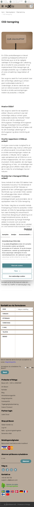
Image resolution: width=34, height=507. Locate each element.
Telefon (5, 332)
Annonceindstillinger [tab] (26, 234)
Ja (26, 367)
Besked (5, 336)
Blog (2, 392)
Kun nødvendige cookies (17, 276)
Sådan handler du (7, 425)
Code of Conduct (6, 407)
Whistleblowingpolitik (8, 395)
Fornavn (5, 314)
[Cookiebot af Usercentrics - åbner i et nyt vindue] (24, 229)
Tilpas (17, 271)
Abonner (26, 461)
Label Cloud (5, 414)
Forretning (6, 323)
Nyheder (4, 390)
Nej (31, 367)
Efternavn (6, 318)
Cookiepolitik (5, 401)
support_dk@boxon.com (9, 480)
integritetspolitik (10, 362)
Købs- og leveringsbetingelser (11, 430)
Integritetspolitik (6, 398)
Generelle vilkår (6, 433)
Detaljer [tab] (13, 234)
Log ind (3, 427)
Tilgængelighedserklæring (9, 404)
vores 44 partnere (12, 244)
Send (5, 372)
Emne (4, 309)
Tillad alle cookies (17, 265)
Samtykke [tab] (5, 234)
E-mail (5, 327)
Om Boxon (4, 387)
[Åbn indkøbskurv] (31, 6)
